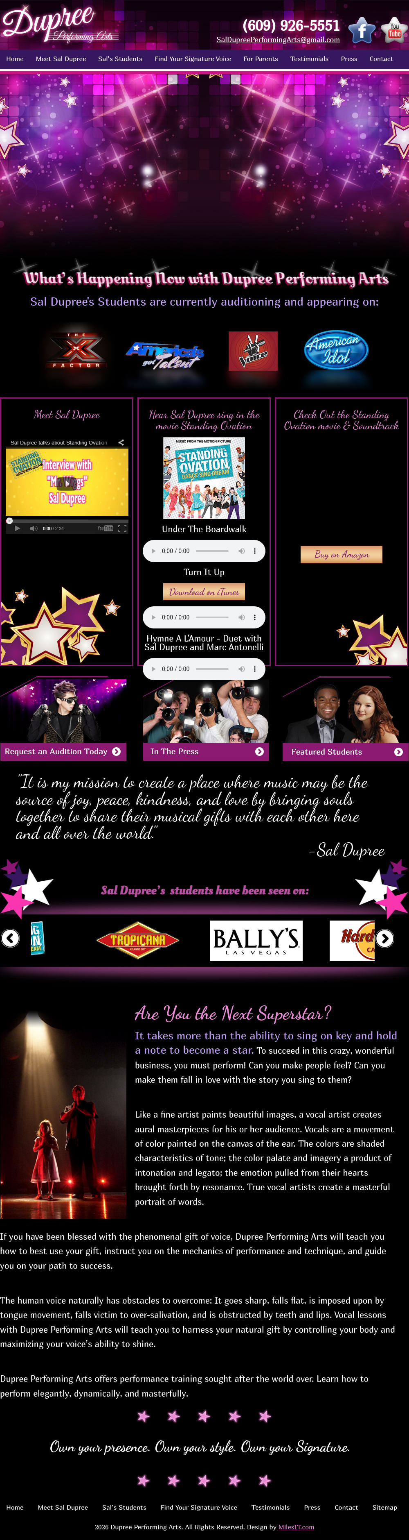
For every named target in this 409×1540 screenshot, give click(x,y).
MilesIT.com (297, 1527)
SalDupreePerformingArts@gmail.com (278, 39)
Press (349, 58)
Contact (381, 58)
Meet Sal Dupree (61, 58)
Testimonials (309, 58)
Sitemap (385, 1507)
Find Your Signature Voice (193, 58)
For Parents (261, 58)
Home (14, 58)
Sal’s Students (120, 58)
